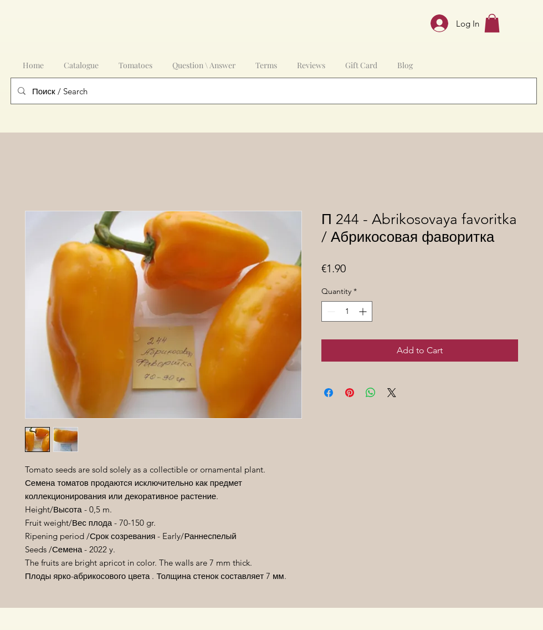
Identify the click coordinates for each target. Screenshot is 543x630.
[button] (492, 23)
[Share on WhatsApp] (370, 392)
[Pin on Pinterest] (349, 392)
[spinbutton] (347, 311)
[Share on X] (391, 392)
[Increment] (364, 311)
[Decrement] (330, 311)
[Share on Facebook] (328, 392)
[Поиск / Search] (272, 91)
